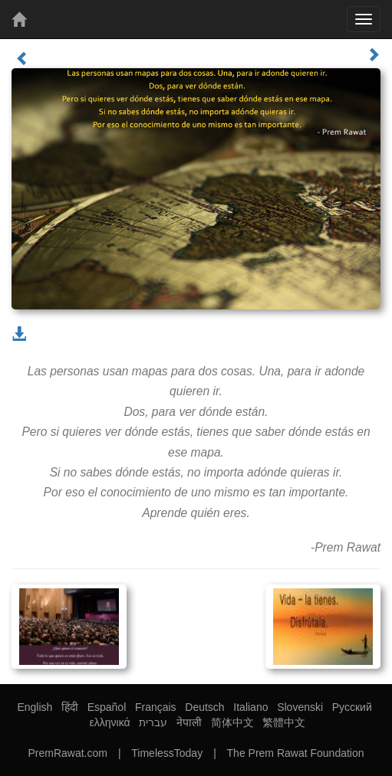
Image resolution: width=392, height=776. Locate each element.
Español (107, 707)
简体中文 (232, 722)
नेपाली (189, 722)
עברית (153, 722)
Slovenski (300, 707)
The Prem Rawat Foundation (295, 753)
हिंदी (69, 707)
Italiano (250, 707)
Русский (352, 707)
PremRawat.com (67, 753)
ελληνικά (110, 722)
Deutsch (204, 707)
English (34, 707)
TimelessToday (167, 753)
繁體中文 (283, 722)
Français (155, 707)
